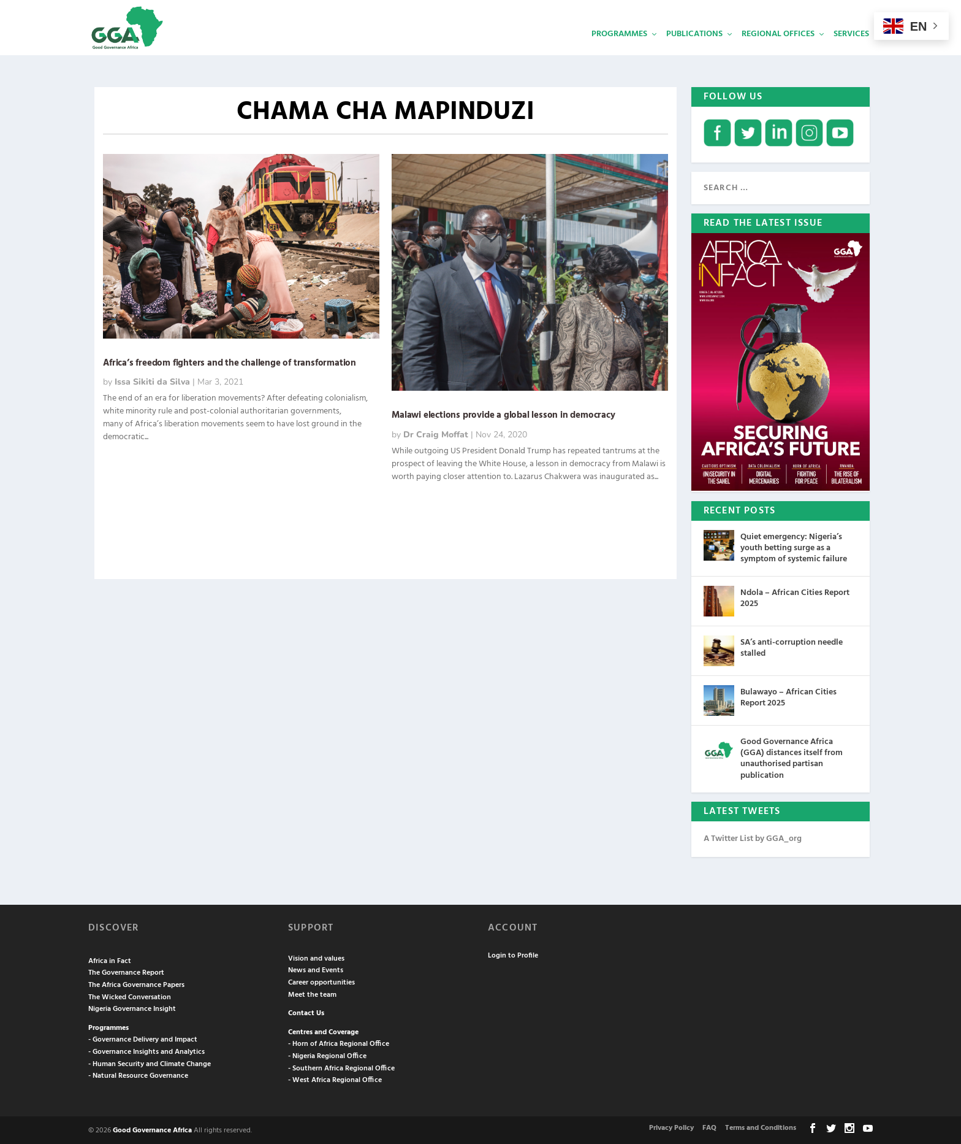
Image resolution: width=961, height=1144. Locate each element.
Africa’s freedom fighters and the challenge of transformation (231, 362)
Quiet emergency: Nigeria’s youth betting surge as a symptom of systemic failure (793, 547)
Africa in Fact (109, 960)
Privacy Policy (671, 1127)
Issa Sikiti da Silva (152, 380)
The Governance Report (126, 971)
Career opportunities (321, 981)
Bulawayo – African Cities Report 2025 (788, 696)
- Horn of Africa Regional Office (338, 1043)
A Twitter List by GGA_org (753, 838)
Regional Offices (778, 52)
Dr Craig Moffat (435, 433)
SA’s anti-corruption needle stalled (791, 646)
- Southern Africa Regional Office (341, 1067)
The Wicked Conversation (129, 996)
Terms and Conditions (760, 1127)
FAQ (709, 1127)
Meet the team (312, 994)
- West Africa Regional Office (335, 1079)
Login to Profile (513, 954)
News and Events (315, 969)
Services (851, 52)
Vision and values (316, 957)
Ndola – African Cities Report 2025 (794, 597)
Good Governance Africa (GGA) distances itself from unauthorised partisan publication (791, 757)
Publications (694, 52)
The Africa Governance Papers (136, 984)
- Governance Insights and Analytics (146, 1051)
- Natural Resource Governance (138, 1075)
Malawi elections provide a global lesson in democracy (503, 414)
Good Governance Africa (152, 1129)
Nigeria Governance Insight (132, 1008)
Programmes (619, 52)
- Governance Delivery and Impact (142, 1038)
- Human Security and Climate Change (149, 1063)
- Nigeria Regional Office (327, 1055)
